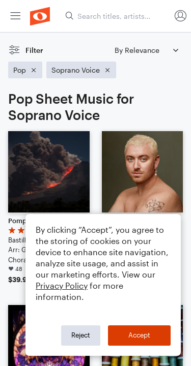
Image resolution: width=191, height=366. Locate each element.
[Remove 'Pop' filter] (25, 70)
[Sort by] (146, 50)
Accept (139, 335)
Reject (80, 335)
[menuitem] (15, 16)
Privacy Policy (62, 285)
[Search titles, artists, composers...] (117, 16)
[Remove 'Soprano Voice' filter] (81, 70)
